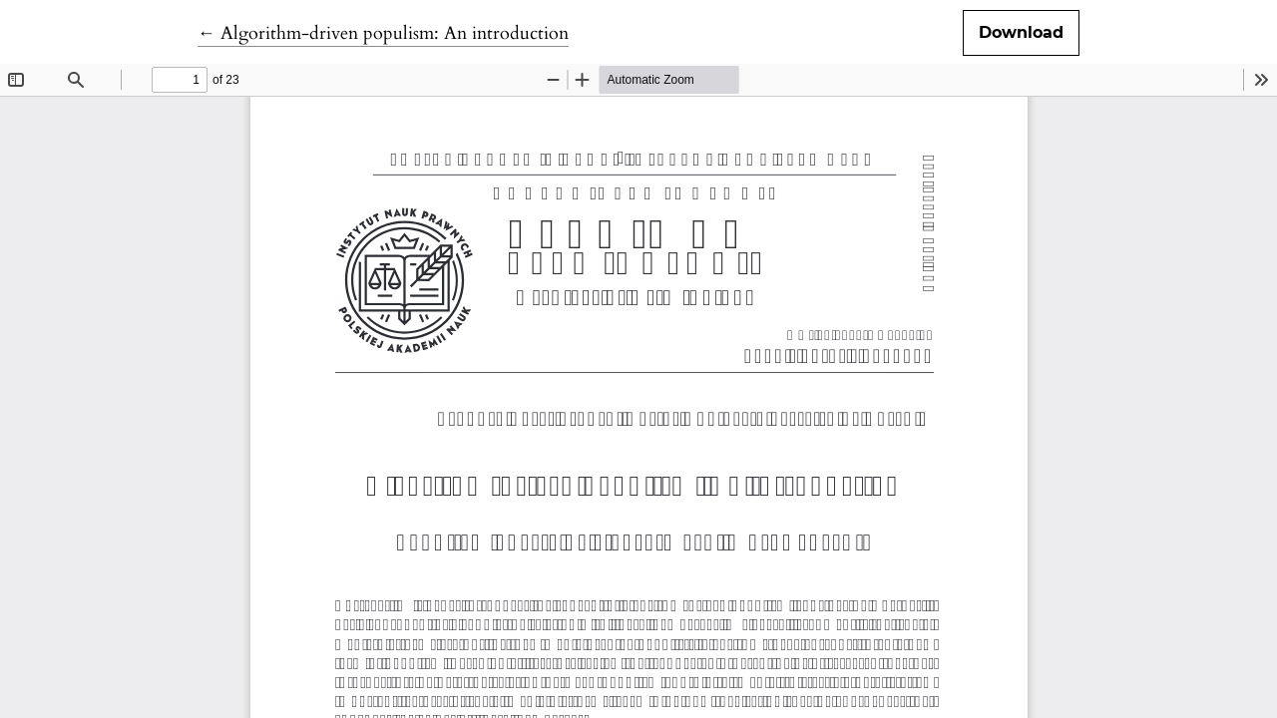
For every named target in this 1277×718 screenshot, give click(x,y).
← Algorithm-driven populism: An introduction (383, 33)
